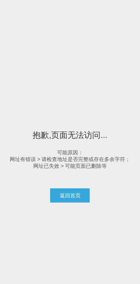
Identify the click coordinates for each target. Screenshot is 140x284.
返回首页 (70, 195)
